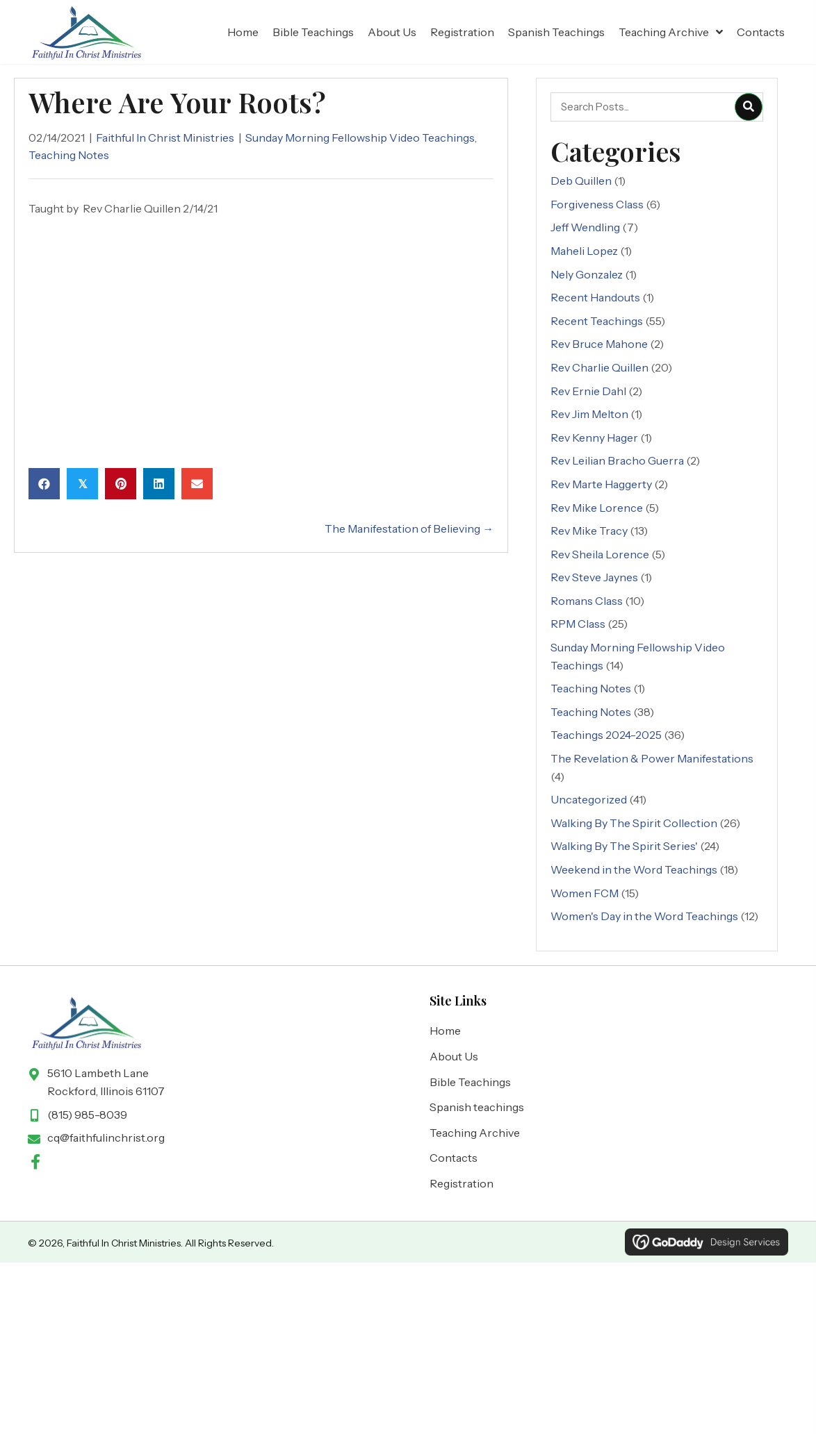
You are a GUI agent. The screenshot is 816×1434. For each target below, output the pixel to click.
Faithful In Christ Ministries (165, 137)
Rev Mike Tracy (589, 530)
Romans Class (586, 601)
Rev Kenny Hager (594, 437)
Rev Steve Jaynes (594, 577)
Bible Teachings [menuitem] (470, 1082)
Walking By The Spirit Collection (633, 823)
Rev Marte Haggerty (601, 484)
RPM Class (577, 624)
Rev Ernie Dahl (588, 391)
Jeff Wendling (585, 228)
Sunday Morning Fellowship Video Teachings (360, 137)
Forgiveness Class (597, 204)
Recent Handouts (595, 297)
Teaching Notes (68, 155)
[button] (35, 1161)
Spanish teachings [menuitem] (477, 1107)
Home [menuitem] (445, 1031)
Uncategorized (588, 799)
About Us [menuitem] (454, 1056)
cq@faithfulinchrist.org (106, 1137)
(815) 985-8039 (87, 1115)
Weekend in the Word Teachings (633, 869)
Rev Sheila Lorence (599, 554)
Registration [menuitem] (461, 1183)
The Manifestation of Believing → (409, 528)
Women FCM (584, 893)
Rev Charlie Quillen (599, 367)
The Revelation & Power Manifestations (651, 758)
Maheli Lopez (584, 251)
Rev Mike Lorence (596, 508)
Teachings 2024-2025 (606, 735)
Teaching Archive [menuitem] (475, 1133)
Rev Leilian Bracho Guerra (617, 460)
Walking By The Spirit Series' (624, 846)
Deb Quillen (581, 180)
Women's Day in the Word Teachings (644, 916)
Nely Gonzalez (586, 274)
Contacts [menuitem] (454, 1158)
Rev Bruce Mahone (599, 344)
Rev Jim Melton (589, 414)
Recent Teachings (596, 321)
